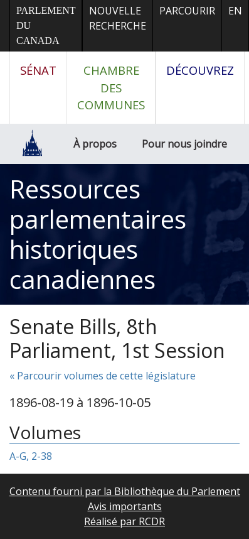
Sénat (38, 70)
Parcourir (187, 11)
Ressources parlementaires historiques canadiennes (97, 234)
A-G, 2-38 (30, 456)
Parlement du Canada (45, 25)
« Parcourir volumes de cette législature (102, 376)
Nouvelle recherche (117, 18)
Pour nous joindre (184, 144)
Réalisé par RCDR (124, 521)
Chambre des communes (111, 87)
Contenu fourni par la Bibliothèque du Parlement (124, 491)
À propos (95, 144)
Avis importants (125, 506)
